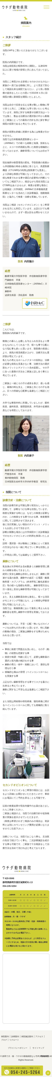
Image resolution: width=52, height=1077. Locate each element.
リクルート (14, 1040)
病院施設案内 (27, 1036)
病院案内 (5, 1036)
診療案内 (15, 1036)
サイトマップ (38, 1048)
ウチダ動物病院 (42, 1056)
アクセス (39, 1036)
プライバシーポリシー (17, 1048)
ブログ (4, 1040)
